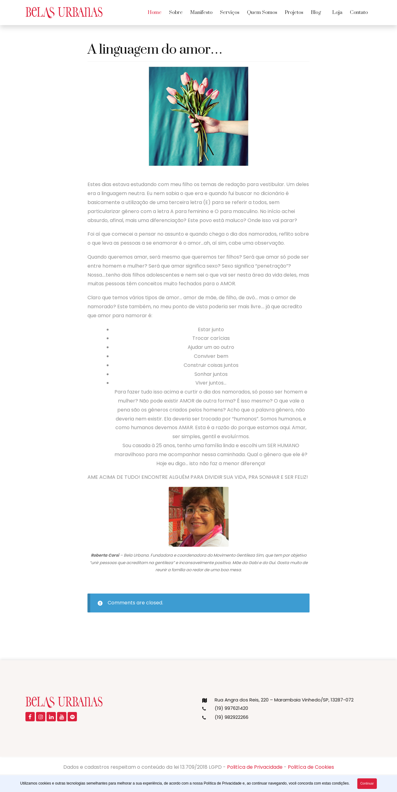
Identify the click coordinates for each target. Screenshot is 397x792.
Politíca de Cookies (311, 767)
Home (155, 12)
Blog (316, 12)
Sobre (176, 12)
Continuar (367, 783)
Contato (359, 12)
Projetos (294, 12)
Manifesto (201, 12)
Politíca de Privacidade (255, 767)
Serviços (229, 12)
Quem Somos (262, 12)
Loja (337, 12)
